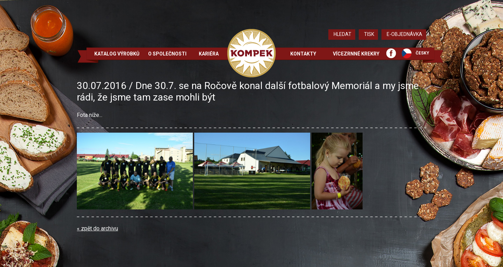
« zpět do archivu (97, 228)
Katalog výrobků (116, 54)
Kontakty (303, 54)
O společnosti (167, 54)
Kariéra (209, 54)
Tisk (369, 34)
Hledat (342, 34)
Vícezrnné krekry (356, 54)
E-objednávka (404, 34)
